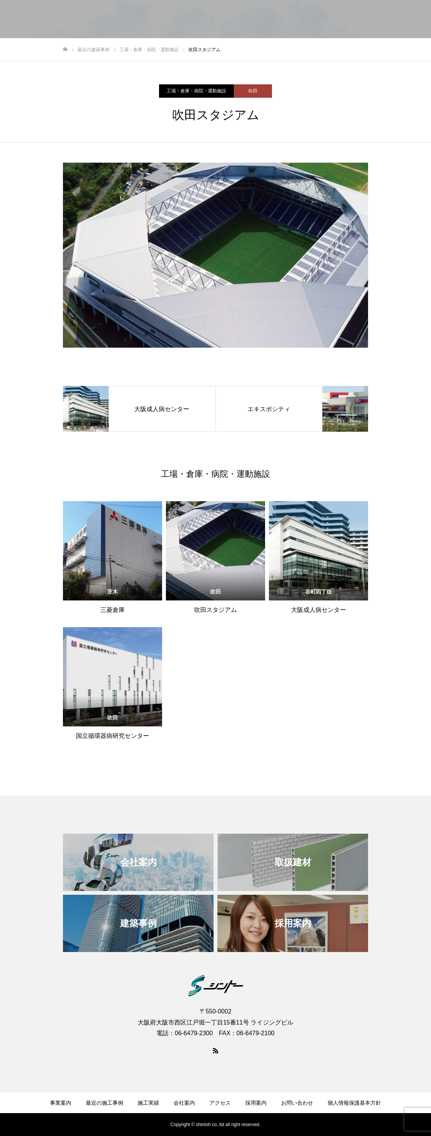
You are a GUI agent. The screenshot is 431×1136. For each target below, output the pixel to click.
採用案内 (360, 19)
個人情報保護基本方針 (354, 1103)
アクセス (325, 19)
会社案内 (290, 19)
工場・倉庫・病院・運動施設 (196, 91)
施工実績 (254, 19)
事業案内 (168, 19)
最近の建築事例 (211, 19)
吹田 (252, 91)
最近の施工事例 (104, 1103)
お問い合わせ (400, 19)
